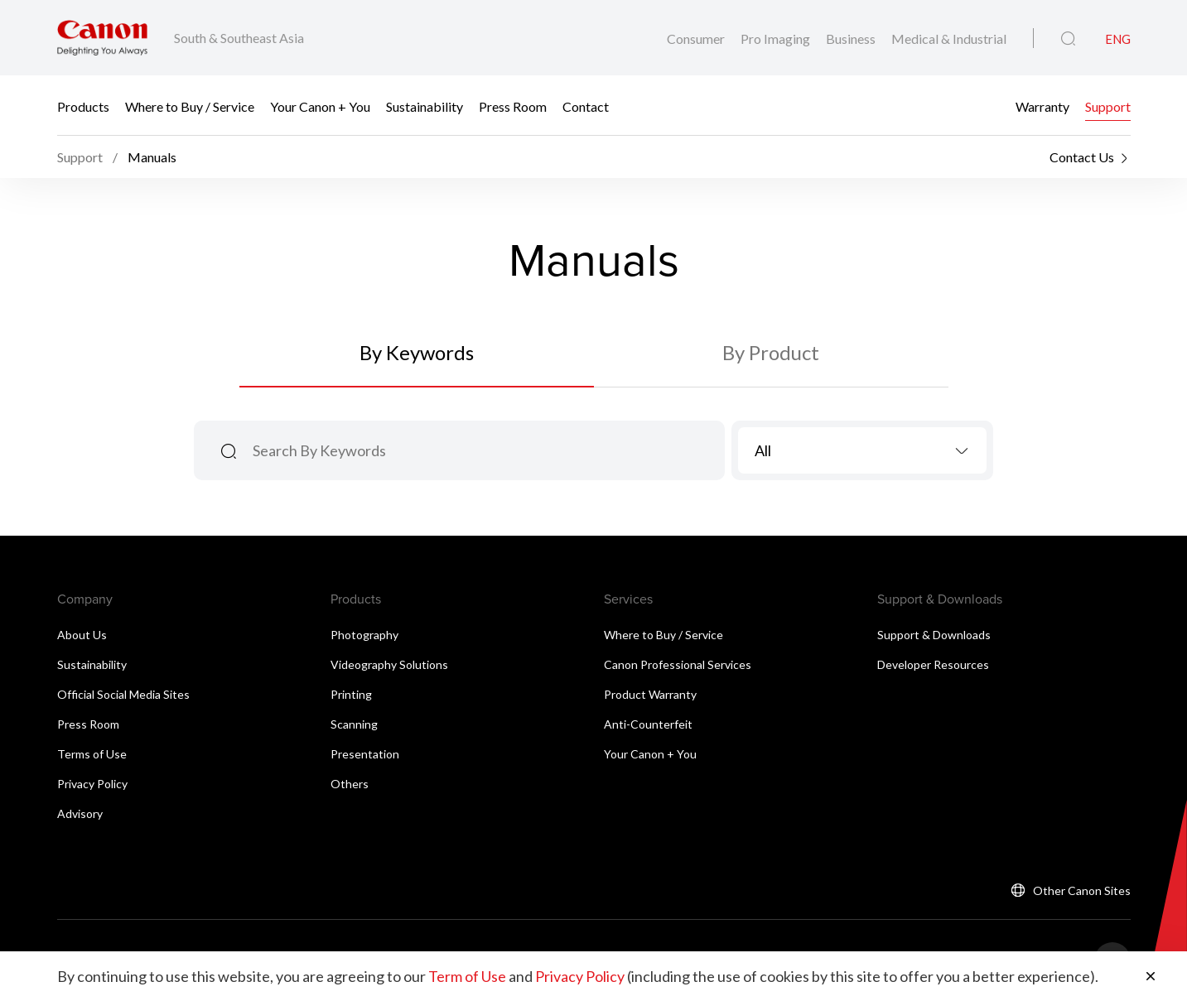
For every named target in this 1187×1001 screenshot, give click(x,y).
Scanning (354, 724)
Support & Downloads (934, 635)
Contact (585, 105)
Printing (351, 694)
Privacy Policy (92, 784)
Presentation (365, 754)
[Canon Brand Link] (102, 37)
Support (1108, 105)
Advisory (80, 813)
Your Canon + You (320, 105)
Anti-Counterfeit (648, 724)
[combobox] (862, 450)
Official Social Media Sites (123, 694)
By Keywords (416, 352)
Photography (364, 635)
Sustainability (424, 105)
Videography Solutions (389, 664)
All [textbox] (763, 450)
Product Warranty (650, 694)
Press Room (513, 105)
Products (83, 105)
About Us (82, 635)
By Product (770, 352)
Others (350, 784)
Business (852, 38)
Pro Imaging (777, 38)
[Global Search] (1068, 39)
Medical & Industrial (948, 38)
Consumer (697, 38)
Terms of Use (92, 754)
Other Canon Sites (1082, 890)
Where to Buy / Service (189, 105)
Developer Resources (933, 664)
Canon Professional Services (677, 664)
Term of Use (467, 976)
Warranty (1042, 105)
